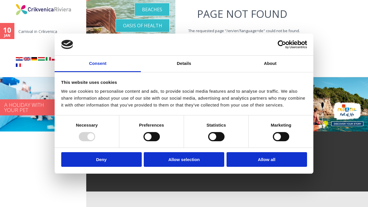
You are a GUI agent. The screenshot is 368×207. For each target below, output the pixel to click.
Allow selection (184, 159)
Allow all (266, 159)
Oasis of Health (142, 25)
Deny (101, 159)
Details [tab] (184, 63)
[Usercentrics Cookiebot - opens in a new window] (282, 44)
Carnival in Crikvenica (37, 31)
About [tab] (270, 63)
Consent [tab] (98, 63)
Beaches (152, 9)
